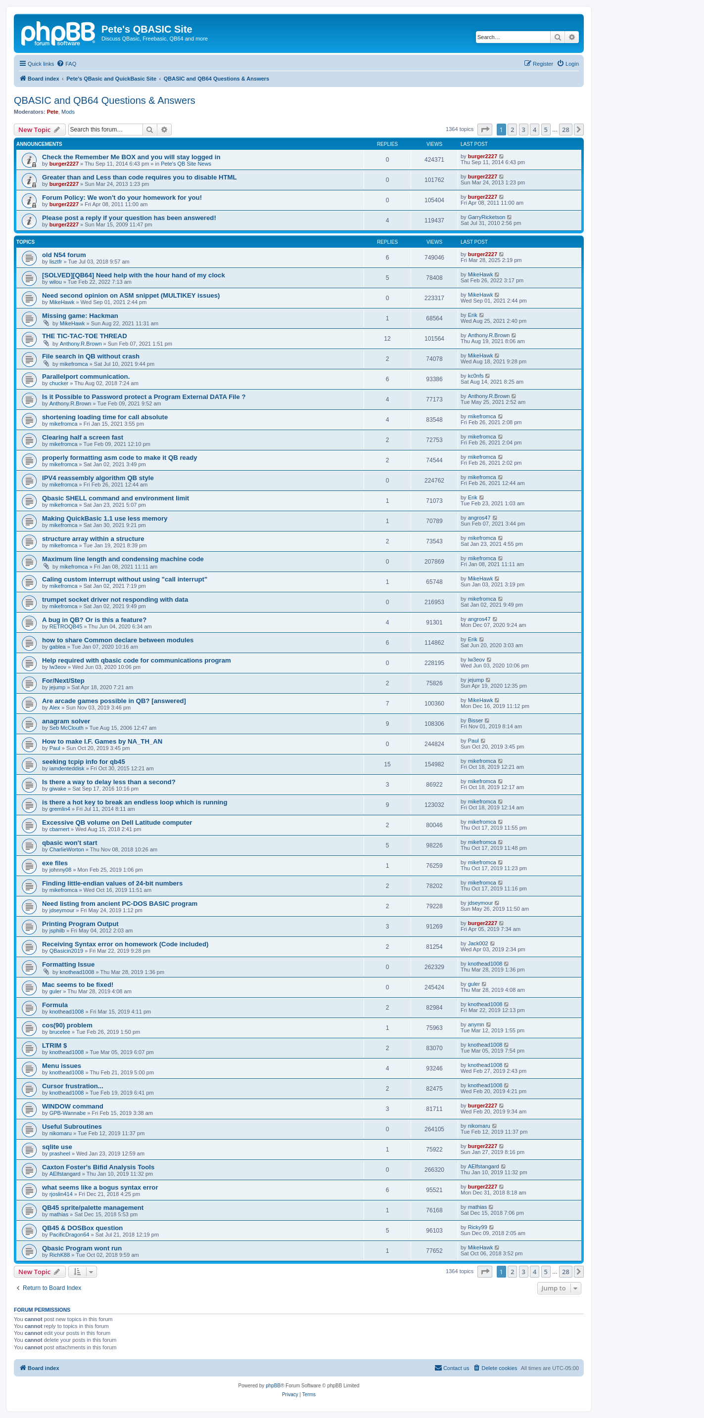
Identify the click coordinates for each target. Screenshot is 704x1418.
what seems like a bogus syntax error (100, 1187)
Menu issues (61, 1065)
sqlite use (57, 1147)
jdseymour (62, 910)
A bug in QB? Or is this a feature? (94, 619)
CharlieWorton (66, 849)
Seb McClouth (66, 728)
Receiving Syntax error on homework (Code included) (125, 944)
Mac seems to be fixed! (77, 984)
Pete (52, 112)
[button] (484, 129)
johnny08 (60, 870)
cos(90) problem (67, 1025)
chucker (59, 383)
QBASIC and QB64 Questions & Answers (104, 100)
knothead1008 (77, 972)
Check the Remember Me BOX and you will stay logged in (131, 157)
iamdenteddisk (67, 768)
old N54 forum (64, 255)
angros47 (479, 518)
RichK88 (59, 1255)
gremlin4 (59, 809)
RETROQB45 (66, 626)
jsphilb (57, 930)
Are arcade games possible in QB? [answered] (114, 701)
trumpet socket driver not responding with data (115, 599)
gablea (57, 647)
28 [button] (565, 129)
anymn (476, 1024)
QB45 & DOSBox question (82, 1228)
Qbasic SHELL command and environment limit (115, 498)
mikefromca (74, 364)
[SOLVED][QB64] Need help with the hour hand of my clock (133, 275)
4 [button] (534, 129)
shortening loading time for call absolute (105, 417)
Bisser (475, 720)
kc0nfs (476, 376)
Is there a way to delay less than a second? (109, 782)
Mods (68, 112)
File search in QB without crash (91, 356)
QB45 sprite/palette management (92, 1207)
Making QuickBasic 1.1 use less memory (105, 518)
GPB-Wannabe (67, 1113)
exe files (55, 863)
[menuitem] (66, 64)
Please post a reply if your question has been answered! (129, 218)
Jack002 (478, 943)
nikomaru (60, 1133)
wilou (55, 282)
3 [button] (523, 129)
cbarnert (59, 829)
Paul (54, 748)
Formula (55, 1005)
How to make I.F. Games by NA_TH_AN (102, 741)
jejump (57, 687)
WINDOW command (72, 1106)
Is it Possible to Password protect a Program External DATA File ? (144, 396)
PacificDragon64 (69, 1235)
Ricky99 (477, 1227)
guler (55, 991)
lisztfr (55, 262)
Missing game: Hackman (80, 315)
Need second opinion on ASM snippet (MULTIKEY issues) (131, 295)
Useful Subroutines (72, 1126)
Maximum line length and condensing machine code (123, 559)
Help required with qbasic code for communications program (136, 660)
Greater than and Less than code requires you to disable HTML (139, 177)
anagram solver (66, 721)
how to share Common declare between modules (117, 640)
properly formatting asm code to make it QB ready (119, 457)
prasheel (59, 1153)
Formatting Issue (68, 964)
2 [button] (512, 129)
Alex (54, 707)
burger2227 (64, 164)
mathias (59, 1214)
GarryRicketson (487, 217)
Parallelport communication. (86, 376)
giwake (57, 789)
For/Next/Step (63, 680)
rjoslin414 (61, 1194)
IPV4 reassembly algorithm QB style (98, 478)
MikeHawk (480, 274)
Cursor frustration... (72, 1086)
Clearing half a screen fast (82, 437)
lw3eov (57, 667)
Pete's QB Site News (186, 164)
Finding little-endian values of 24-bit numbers (112, 883)
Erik (472, 315)
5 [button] (546, 129)
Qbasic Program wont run (82, 1248)
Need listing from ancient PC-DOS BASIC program (119, 903)
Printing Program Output (80, 924)
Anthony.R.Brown (81, 344)
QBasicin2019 (66, 951)
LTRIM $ (54, 1045)
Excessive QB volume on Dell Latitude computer (117, 822)
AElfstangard (65, 1174)
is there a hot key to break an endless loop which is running (134, 802)
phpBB (273, 1385)
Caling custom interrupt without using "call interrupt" (124, 579)
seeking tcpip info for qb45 (83, 761)
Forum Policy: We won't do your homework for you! (122, 197)
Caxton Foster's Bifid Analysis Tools (98, 1167)
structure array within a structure (93, 538)
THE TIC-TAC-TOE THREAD (84, 336)
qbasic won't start (69, 842)
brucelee (59, 1032)
